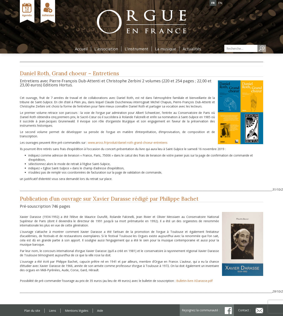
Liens (52, 311)
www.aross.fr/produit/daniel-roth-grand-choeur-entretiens (128, 143)
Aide (100, 311)
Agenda (27, 11)
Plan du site (32, 311)
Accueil (81, 48)
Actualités (192, 48)
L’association (106, 48)
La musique (165, 48)
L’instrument (136, 48)
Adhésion (48, 11)
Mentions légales (76, 311)
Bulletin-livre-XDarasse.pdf (194, 281)
